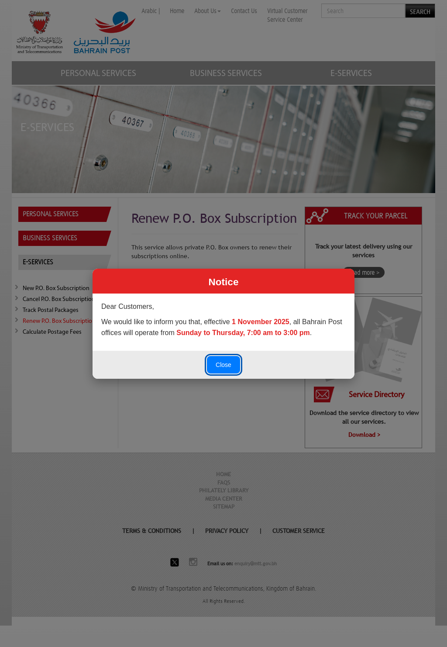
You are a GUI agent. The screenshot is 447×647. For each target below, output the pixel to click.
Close (223, 364)
